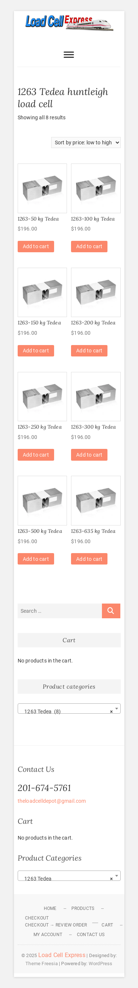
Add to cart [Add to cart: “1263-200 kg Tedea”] (89, 351)
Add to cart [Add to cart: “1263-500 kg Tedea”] (36, 559)
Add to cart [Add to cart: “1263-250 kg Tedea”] (36, 455)
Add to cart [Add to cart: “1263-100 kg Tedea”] (89, 246)
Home (50, 908)
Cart (107, 925)
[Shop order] (86, 142)
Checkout (37, 918)
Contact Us (91, 934)
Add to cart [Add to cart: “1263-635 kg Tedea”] (89, 559)
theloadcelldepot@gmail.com (52, 801)
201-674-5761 (44, 788)
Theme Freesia (41, 963)
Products (83, 908)
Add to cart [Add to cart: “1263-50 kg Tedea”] (36, 246)
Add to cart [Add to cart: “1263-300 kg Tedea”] (89, 455)
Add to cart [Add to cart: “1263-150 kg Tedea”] (36, 351)
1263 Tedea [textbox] (67, 878)
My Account (47, 934)
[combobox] (69, 708)
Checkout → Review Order (56, 925)
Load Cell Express (61, 955)
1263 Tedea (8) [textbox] (67, 711)
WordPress (101, 963)
